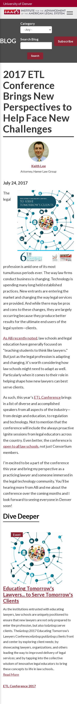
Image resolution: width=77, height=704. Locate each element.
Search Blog (29, 39)
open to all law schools (20, 446)
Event (17, 534)
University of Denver (17, 4)
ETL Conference (47, 397)
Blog (8, 40)
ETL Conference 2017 (19, 686)
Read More (11, 674)
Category (27, 23)
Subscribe (65, 41)
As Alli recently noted (20, 338)
